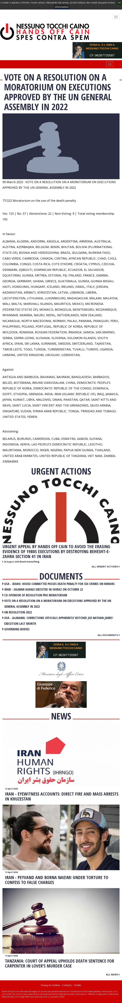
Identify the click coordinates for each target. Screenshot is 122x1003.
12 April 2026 (11, 788)
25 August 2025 (12, 561)
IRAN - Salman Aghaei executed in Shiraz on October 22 (43, 589)
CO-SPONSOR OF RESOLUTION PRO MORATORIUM (35, 595)
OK (119, 2)
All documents (109, 635)
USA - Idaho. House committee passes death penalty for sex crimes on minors (59, 584)
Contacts (67, 985)
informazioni (61, 6)
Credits (77, 985)
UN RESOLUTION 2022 (18, 612)
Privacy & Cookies (50, 985)
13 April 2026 (11, 955)
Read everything (29, 561)
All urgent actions (106, 566)
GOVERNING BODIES (17, 629)
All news (113, 974)
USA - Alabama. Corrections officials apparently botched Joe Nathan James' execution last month (58, 621)
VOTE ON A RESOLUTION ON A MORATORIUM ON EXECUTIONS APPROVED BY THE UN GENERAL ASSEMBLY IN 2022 (57, 603)
